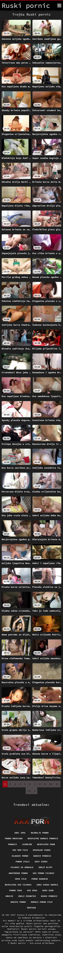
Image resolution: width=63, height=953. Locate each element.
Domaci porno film (41, 902)
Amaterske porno (18, 873)
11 (57, 784)
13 (29, 790)
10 (50, 784)
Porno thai (15, 890)
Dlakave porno (20, 856)
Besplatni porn (46, 844)
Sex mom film (20, 850)
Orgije (9, 896)
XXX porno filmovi (43, 873)
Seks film (20, 879)
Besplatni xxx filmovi (18, 884)
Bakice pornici (42, 856)
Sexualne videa (42, 850)
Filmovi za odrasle (22, 867)
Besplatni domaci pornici (43, 838)
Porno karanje (39, 879)
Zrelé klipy (45, 867)
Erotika (31, 907)
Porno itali (23, 861)
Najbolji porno (40, 832)
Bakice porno (18, 902)
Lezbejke (27, 844)
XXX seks (32, 890)
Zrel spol (20, 832)
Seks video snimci (47, 884)
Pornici (12, 844)
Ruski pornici (49, 896)
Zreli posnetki (27, 896)
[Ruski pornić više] (59, 5)
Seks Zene (48, 890)
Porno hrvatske (14, 838)
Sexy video (41, 861)
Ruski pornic (19, 943)
